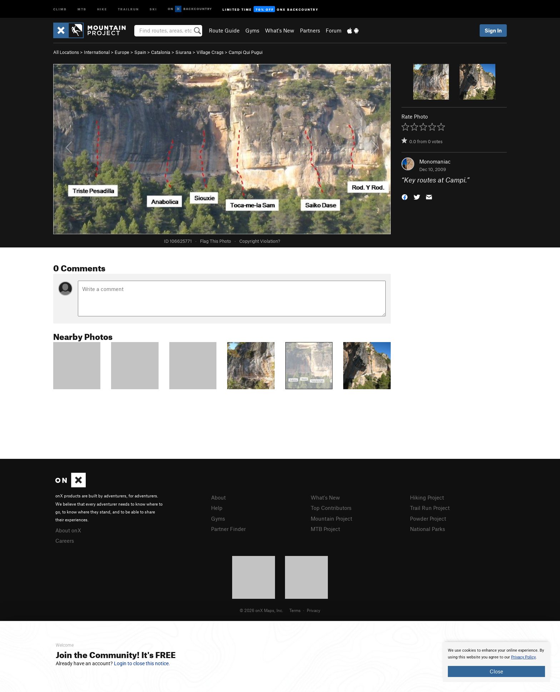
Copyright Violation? (259, 241)
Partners (310, 30)
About (218, 497)
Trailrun (128, 8)
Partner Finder (228, 529)
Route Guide (224, 30)
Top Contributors (331, 508)
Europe (122, 52)
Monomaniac (435, 161)
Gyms (252, 30)
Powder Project (428, 518)
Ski (153, 8)
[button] (404, 196)
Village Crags (210, 52)
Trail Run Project (430, 508)
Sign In (493, 30)
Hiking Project (427, 497)
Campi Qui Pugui (245, 52)
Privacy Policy (523, 657)
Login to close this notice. (142, 663)
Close (496, 671)
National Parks (427, 529)
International (97, 52)
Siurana (183, 52)
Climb (60, 8)
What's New (279, 30)
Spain (140, 52)
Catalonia (160, 52)
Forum (333, 30)
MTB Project (325, 529)
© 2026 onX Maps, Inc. (261, 610)
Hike (102, 8)
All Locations (66, 52)
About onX (68, 530)
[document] (496, 662)
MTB (82, 8)
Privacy (313, 610)
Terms (295, 610)
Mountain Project (331, 518)
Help (216, 508)
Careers (64, 540)
